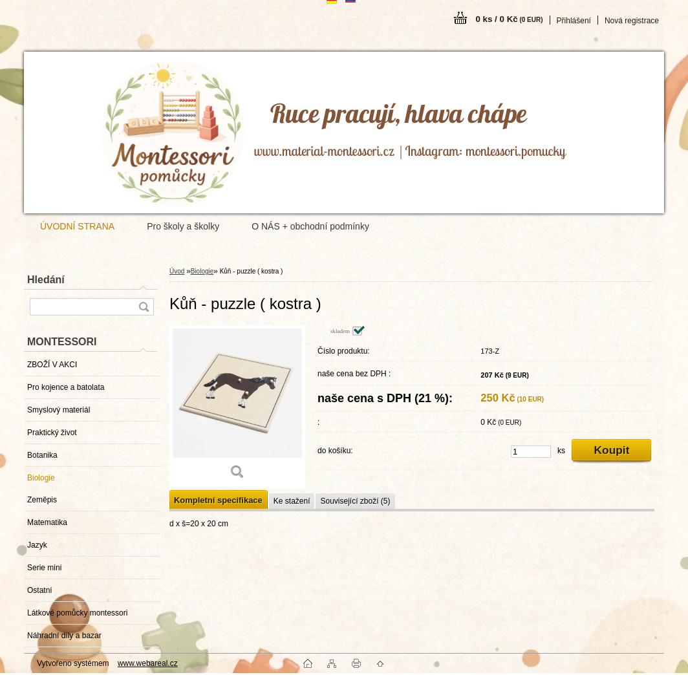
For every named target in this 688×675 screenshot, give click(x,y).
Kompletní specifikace (218, 500)
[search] (143, 307)
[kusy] (531, 451)
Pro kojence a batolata (65, 387)
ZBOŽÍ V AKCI (52, 364)
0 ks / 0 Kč (509, 19)
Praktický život (52, 432)
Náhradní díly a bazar (64, 635)
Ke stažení (292, 501)
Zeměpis (42, 499)
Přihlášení (574, 20)
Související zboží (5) (355, 501)
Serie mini (44, 567)
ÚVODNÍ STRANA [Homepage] (77, 226)
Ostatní (39, 590)
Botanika (42, 455)
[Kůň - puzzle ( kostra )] (237, 407)
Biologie (41, 477)
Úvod (176, 271)
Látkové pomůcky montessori (77, 612)
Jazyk (37, 545)
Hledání (46, 279)
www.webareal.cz (148, 663)
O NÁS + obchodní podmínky (310, 226)
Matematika (47, 522)
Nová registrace (632, 20)
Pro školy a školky (183, 226)
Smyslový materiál (58, 409)
